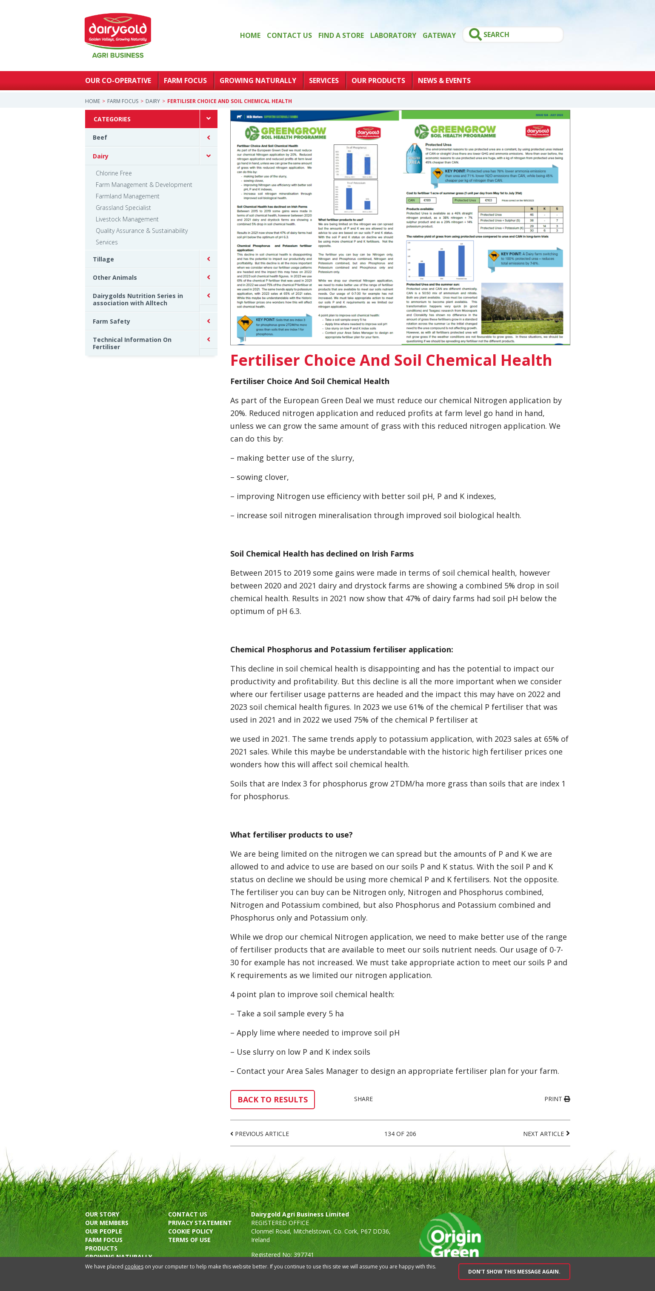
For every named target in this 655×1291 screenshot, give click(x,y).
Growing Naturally (258, 80)
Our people (103, 1231)
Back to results (272, 1099)
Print (557, 1098)
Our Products (378, 80)
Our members (107, 1223)
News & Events (444, 80)
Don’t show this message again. (514, 1271)
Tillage (103, 259)
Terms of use (189, 1240)
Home (250, 35)
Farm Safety (111, 321)
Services (324, 80)
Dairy (153, 101)
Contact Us (289, 35)
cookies (134, 1266)
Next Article (543, 1134)
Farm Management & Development (144, 185)
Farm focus (104, 1240)
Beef (100, 137)
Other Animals (115, 277)
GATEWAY (439, 35)
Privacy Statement (200, 1223)
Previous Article (262, 1134)
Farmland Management (128, 196)
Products (101, 1248)
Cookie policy (190, 1231)
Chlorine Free (114, 173)
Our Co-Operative (118, 80)
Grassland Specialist (123, 208)
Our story (102, 1214)
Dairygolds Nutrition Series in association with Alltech (138, 299)
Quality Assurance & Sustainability (142, 231)
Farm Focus (185, 80)
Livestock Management (127, 219)
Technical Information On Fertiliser (132, 343)
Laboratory (393, 35)
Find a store (341, 35)
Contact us (187, 1214)
